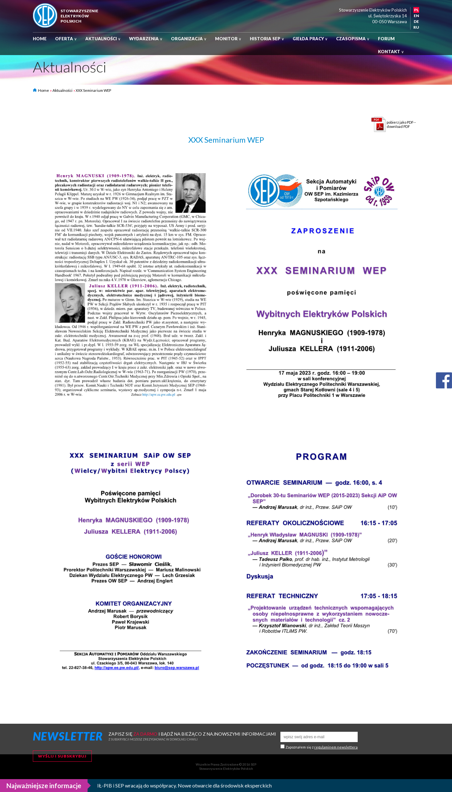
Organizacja (189, 38)
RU (416, 27)
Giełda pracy (310, 38)
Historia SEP (267, 38)
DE (416, 21)
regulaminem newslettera (336, 747)
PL (416, 9)
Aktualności (103, 38)
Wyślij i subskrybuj (62, 756)
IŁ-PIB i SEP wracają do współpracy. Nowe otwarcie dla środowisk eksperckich (184, 785)
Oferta (66, 38)
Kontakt (391, 51)
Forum (386, 38)
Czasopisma (353, 38)
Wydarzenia (146, 38)
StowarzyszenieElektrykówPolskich (79, 16)
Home (40, 38)
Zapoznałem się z (322, 747)
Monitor (228, 38)
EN (416, 15)
